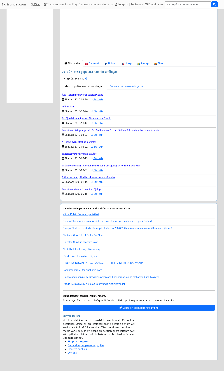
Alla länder (72, 63)
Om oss (72, 352)
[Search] (188, 4)
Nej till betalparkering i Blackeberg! (82, 249)
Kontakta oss (154, 4)
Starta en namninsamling (60, 4)
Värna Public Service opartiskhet (81, 214)
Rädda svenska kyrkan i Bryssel (80, 256)
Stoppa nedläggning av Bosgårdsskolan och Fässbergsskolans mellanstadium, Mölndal (111, 277)
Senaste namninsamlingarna (96, 4)
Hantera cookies (77, 349)
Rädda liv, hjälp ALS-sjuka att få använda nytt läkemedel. (94, 284)
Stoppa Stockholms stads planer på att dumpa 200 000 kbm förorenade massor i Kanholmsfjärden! (117, 228)
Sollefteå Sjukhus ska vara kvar (80, 242)
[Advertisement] (138, 36)
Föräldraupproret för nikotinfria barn (82, 270)
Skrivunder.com (14, 4)
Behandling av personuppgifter (86, 345)
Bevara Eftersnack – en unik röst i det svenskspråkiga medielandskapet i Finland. (107, 221)
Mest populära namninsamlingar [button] (84, 86)
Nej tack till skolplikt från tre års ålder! (83, 235)
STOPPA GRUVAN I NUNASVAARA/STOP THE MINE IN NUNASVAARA (103, 263)
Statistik (97, 99)
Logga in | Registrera (129, 4)
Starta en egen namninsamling (139, 307)
